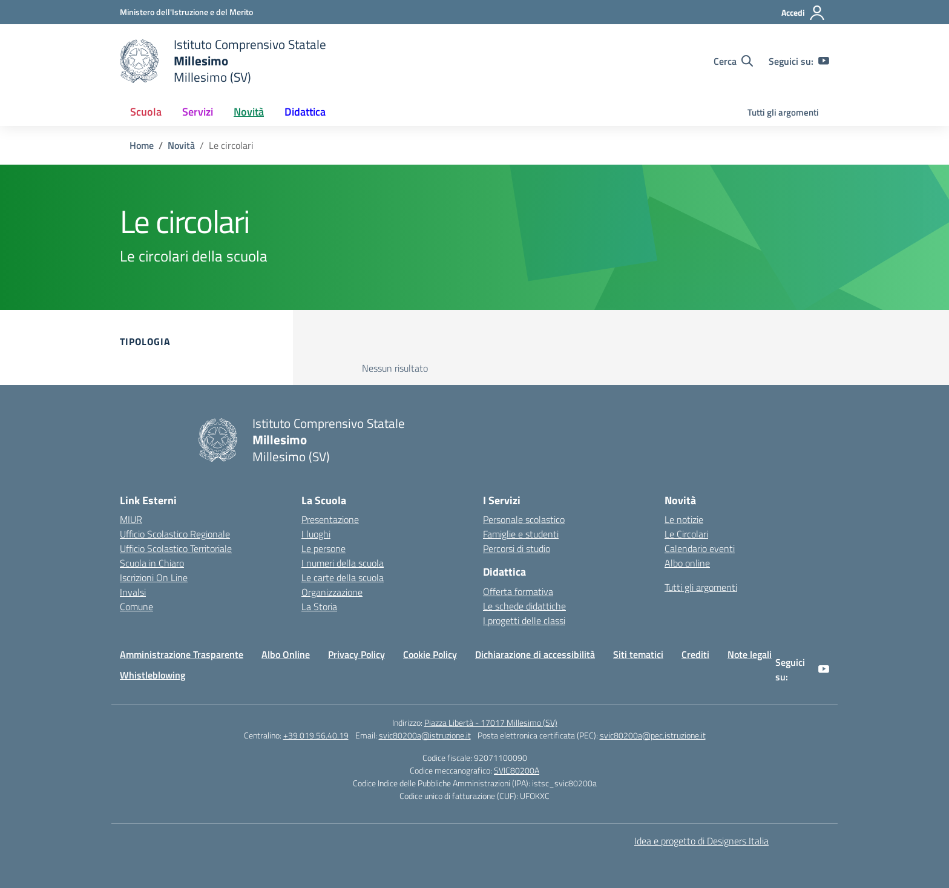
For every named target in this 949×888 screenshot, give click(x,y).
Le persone (323, 548)
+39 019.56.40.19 (316, 735)
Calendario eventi (700, 548)
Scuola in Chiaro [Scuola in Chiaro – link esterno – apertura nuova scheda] (152, 563)
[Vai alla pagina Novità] (181, 145)
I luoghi (315, 534)
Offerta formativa (518, 591)
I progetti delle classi (524, 620)
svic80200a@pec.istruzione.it (653, 735)
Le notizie (684, 519)
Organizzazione (332, 592)
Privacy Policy (356, 654)
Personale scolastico (524, 519)
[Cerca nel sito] (733, 61)
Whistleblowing (152, 675)
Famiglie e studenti (521, 534)
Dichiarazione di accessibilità (535, 654)
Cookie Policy (430, 654)
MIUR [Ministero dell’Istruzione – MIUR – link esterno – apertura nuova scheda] (131, 519)
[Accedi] (803, 12)
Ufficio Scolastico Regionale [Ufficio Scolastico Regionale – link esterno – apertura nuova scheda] (175, 534)
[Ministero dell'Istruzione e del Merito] (186, 11)
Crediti (695, 654)
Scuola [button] (146, 112)
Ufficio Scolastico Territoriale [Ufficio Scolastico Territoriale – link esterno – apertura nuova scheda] (176, 548)
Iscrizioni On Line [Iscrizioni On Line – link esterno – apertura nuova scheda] (154, 577)
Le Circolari (686, 534)
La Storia (319, 606)
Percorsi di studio (516, 548)
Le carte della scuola (342, 577)
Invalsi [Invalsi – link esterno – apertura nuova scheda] (133, 592)
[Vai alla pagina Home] (142, 145)
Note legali (749, 654)
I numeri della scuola (342, 563)
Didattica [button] (305, 112)
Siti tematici (638, 654)
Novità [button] (249, 112)
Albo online (687, 563)
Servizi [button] (197, 112)
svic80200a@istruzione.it (425, 735)
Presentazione (330, 519)
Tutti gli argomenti (783, 112)
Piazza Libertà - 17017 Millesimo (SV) (490, 722)
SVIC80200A (516, 770)
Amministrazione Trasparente (181, 654)
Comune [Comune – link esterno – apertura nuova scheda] (136, 606)
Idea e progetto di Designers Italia (701, 841)
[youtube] (823, 61)
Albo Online (285, 654)
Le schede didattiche (524, 606)
